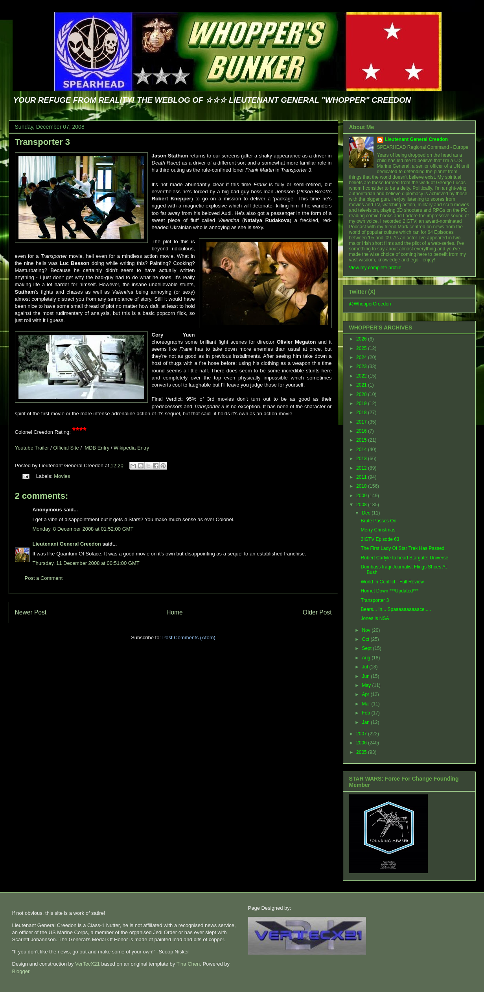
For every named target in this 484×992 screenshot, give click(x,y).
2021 (362, 385)
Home (174, 612)
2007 (362, 734)
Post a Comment (44, 578)
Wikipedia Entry (131, 448)
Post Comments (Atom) (188, 637)
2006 (362, 743)
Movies (62, 476)
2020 (362, 394)
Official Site (66, 448)
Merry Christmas (378, 530)
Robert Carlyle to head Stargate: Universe (404, 558)
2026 (362, 339)
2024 (362, 357)
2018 (362, 412)
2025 (362, 348)
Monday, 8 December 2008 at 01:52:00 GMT (83, 529)
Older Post (317, 612)
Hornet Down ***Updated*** (389, 591)
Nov (367, 630)
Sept (367, 648)
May (367, 685)
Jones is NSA (375, 618)
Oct (366, 639)
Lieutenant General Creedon (67, 544)
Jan (366, 722)
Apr (366, 694)
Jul (365, 667)
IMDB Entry (96, 448)
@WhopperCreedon (370, 304)
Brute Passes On (378, 521)
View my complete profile (375, 267)
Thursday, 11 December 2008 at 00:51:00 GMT (86, 563)
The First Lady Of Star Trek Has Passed (402, 548)
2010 (362, 486)
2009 (362, 495)
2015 (362, 440)
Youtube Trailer (32, 448)
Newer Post (31, 612)
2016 (362, 431)
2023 (362, 366)
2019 (362, 403)
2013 (362, 458)
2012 (362, 468)
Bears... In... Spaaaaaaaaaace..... (396, 609)
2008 (362, 504)
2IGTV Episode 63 (380, 539)
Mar (366, 704)
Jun (366, 676)
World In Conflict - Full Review (392, 582)
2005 (362, 752)
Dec (367, 513)
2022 (362, 376)
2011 (362, 477)
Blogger (20, 971)
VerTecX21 (87, 964)
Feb (366, 713)
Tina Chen (188, 964)
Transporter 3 (42, 142)
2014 (362, 449)
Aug (367, 658)
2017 (362, 422)
